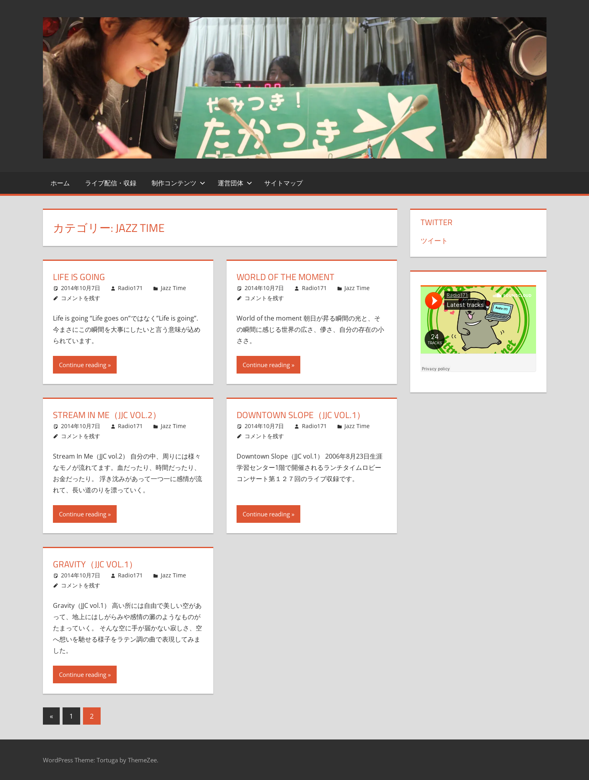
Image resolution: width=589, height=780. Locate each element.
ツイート (434, 240)
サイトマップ (283, 183)
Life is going (79, 277)
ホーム (60, 183)
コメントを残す (80, 298)
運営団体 (235, 183)
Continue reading (82, 365)
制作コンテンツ (178, 183)
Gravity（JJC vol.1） (95, 564)
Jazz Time (173, 288)
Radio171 (130, 288)
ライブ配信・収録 (110, 183)
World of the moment (285, 277)
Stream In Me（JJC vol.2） (107, 415)
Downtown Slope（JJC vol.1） (301, 415)
